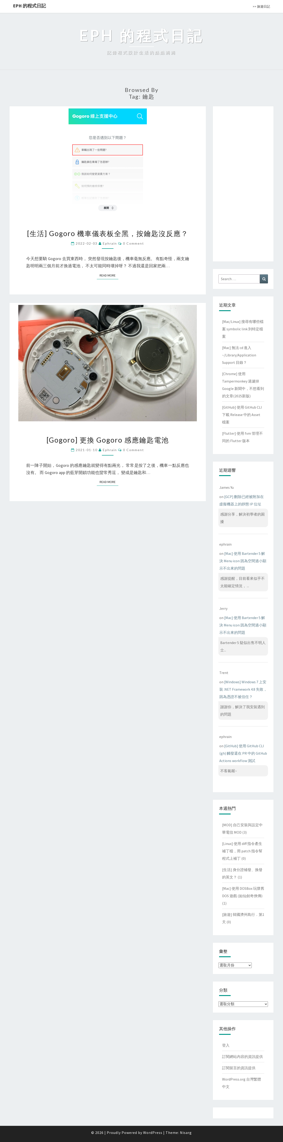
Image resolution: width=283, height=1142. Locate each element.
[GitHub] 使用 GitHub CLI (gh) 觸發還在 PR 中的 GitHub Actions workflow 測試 (243, 753)
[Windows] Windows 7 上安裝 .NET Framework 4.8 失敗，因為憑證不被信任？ (243, 689)
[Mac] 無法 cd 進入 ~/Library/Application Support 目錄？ (239, 355)
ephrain (110, 243)
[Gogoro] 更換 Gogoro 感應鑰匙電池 (108, 440)
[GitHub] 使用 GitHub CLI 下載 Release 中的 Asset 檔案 (242, 414)
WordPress (152, 1132)
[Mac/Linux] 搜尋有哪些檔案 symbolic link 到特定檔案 (243, 329)
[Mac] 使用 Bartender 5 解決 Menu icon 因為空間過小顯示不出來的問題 (242, 561)
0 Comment (133, 243)
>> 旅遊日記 (261, 6)
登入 (226, 1045)
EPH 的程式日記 (29, 6)
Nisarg (186, 1132)
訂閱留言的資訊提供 (238, 1068)
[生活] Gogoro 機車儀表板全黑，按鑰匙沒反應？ (107, 233)
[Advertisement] (243, 183)
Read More (109, 275)
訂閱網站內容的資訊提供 (242, 1056)
